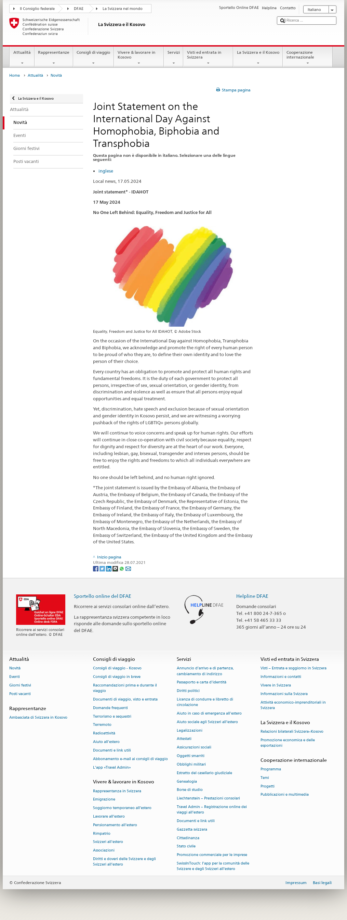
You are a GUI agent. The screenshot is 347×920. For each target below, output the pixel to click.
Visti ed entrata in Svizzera (208, 58)
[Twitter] (102, 568)
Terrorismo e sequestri (112, 716)
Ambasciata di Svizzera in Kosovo (38, 717)
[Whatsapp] (122, 568)
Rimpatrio (101, 833)
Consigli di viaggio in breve (117, 677)
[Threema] (115, 568)
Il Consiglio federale (37, 9)
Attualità (22, 58)
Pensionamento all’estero (115, 825)
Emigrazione (104, 799)
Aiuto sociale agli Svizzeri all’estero (207, 722)
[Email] (128, 568)
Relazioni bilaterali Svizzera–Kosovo (292, 731)
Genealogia (187, 781)
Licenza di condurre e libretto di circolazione (205, 702)
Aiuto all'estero (106, 742)
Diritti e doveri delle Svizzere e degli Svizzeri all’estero (124, 862)
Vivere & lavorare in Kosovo (138, 58)
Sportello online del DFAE (102, 596)
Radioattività (104, 733)
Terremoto (102, 725)
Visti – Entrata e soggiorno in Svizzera (293, 668)
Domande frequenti (110, 708)
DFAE (78, 9)
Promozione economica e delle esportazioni (288, 743)
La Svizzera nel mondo (123, 9)
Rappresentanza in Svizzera (117, 791)
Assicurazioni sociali (194, 747)
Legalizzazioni (189, 730)
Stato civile (186, 846)
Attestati (184, 739)
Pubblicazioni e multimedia (285, 795)
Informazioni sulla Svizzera (284, 694)
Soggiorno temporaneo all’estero (122, 808)
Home (14, 75)
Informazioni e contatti (281, 677)
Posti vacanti (20, 694)
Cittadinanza (188, 838)
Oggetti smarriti (190, 756)
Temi (265, 778)
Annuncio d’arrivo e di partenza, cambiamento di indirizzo (205, 671)
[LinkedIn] (109, 568)
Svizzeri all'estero (108, 842)
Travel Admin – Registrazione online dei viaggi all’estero (212, 810)
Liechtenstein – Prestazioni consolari (208, 798)
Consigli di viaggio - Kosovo (117, 668)
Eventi (14, 677)
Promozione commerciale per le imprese (212, 855)
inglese (105, 171)
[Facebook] (96, 568)
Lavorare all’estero (109, 816)
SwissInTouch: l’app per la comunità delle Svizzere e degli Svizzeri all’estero (213, 866)
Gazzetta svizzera (192, 829)
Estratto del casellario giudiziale (204, 773)
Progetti (268, 786)
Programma (271, 769)
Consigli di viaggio (94, 58)
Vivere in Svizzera (276, 685)
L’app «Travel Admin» (112, 767)
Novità (15, 668)
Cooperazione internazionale (307, 58)
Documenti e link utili (112, 750)
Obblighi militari (191, 764)
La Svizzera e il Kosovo (257, 58)
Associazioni (104, 850)
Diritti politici (188, 691)
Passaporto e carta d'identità (201, 682)
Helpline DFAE (252, 596)
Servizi (173, 58)
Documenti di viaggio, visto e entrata (125, 699)
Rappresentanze (54, 58)
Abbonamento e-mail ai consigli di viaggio (130, 759)
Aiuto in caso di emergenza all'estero (209, 713)
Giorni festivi (20, 685)
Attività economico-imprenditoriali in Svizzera (293, 705)
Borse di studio (190, 790)
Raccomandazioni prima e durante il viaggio (125, 688)
